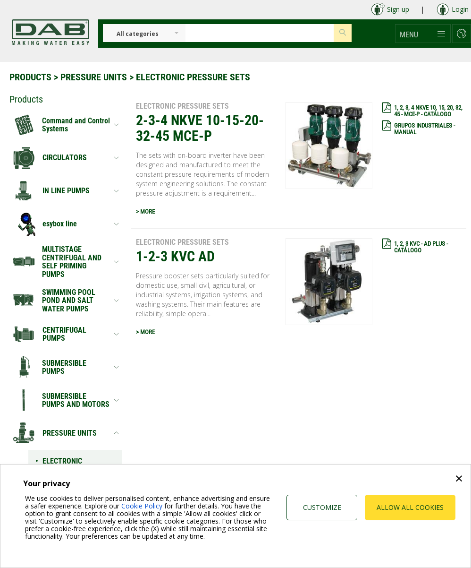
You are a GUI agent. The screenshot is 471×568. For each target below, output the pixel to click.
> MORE (145, 211)
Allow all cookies (410, 507)
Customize (322, 507)
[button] (422, 34)
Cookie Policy (141, 505)
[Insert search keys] (259, 33)
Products (30, 77)
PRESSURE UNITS (93, 77)
